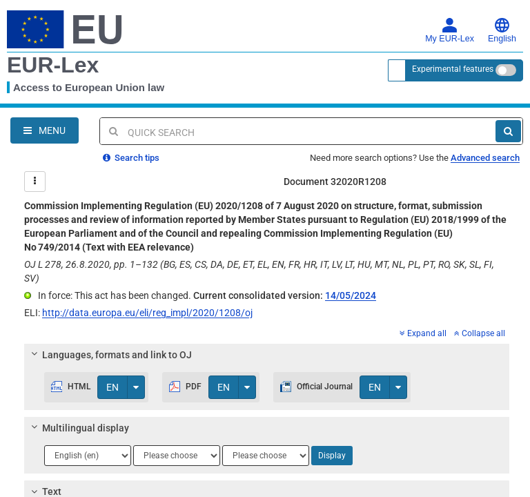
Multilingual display (78, 427)
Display (332, 455)
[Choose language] (87, 455)
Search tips (131, 158)
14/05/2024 (350, 295)
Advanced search (485, 158)
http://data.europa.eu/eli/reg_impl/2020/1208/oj (147, 312)
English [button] (502, 30)
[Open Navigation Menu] (44, 130)
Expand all (423, 333)
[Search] (508, 131)
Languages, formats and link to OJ (110, 354)
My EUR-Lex (449, 30)
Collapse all (479, 333)
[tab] (267, 354)
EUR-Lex (53, 64)
